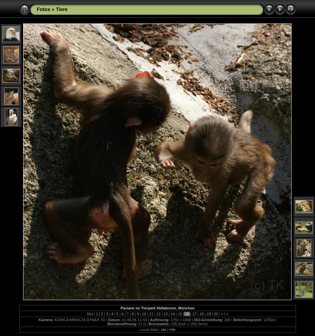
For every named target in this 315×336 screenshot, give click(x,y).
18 (201, 314)
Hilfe (172, 330)
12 (158, 314)
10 (144, 314)
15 (180, 314)
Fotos (43, 9)
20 (216, 314)
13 (166, 314)
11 (151, 314)
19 (209, 314)
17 (194, 314)
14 (173, 314)
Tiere (62, 9)
